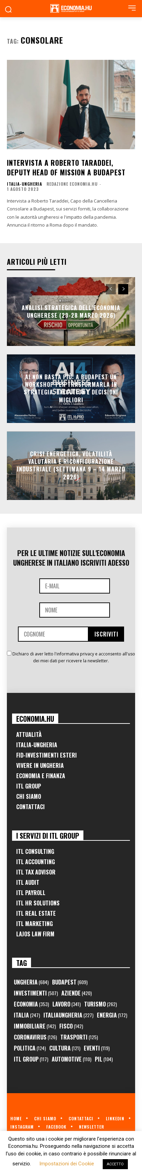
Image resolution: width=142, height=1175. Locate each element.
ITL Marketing (34, 924)
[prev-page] (111, 289)
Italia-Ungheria (24, 184)
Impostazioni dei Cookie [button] (66, 1164)
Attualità (29, 734)
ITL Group (28, 786)
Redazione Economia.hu (72, 184)
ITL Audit (27, 882)
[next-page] (123, 289)
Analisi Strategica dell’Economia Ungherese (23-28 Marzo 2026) (71, 311)
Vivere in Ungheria (40, 765)
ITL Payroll (30, 893)
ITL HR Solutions (38, 903)
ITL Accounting (35, 862)
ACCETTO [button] (115, 1164)
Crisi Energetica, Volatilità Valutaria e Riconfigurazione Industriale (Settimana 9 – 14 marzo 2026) (71, 465)
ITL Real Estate (36, 913)
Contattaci (30, 807)
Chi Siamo (28, 796)
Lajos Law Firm (35, 934)
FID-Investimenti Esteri (46, 755)
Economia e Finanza (40, 776)
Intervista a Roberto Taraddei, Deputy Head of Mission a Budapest (66, 167)
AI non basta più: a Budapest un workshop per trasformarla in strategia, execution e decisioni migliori (71, 388)
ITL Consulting (35, 851)
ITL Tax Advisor (35, 872)
